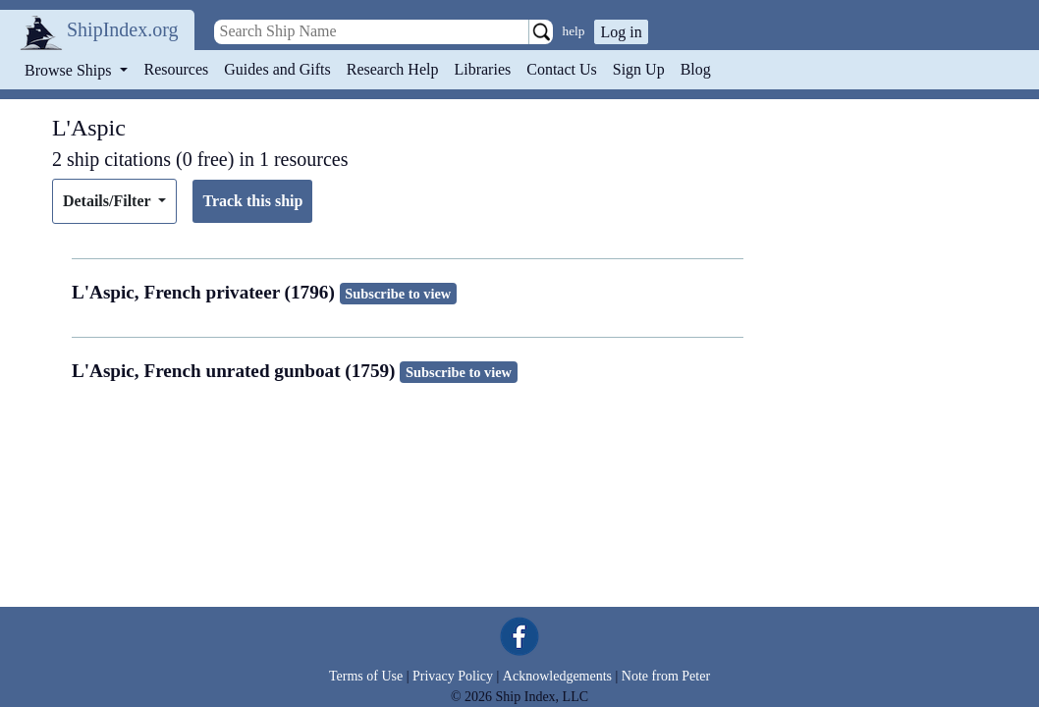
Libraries (482, 69)
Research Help (393, 69)
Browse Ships (70, 70)
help (574, 31)
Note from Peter (666, 676)
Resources (176, 69)
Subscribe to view (398, 293)
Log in (620, 32)
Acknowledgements (557, 676)
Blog (696, 69)
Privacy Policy (452, 676)
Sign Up (639, 69)
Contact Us (561, 69)
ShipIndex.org (123, 29)
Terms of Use (366, 676)
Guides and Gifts (277, 69)
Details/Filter (108, 200)
